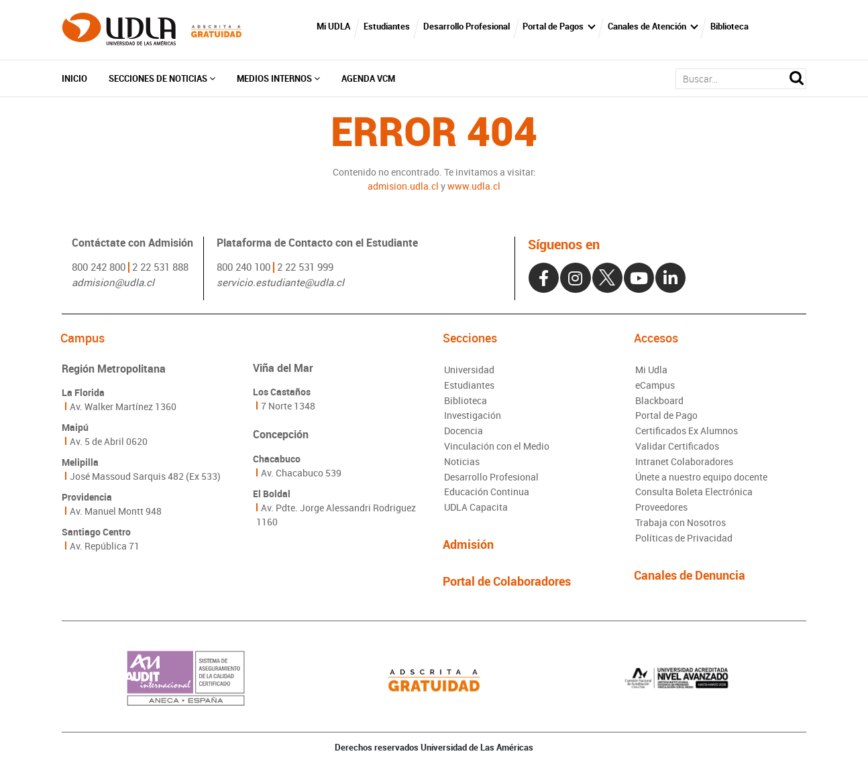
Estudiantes (389, 27)
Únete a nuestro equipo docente (701, 479)
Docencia (463, 433)
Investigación (472, 417)
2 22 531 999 (305, 266)
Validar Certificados (677, 448)
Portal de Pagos (556, 27)
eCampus (655, 387)
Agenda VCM (368, 79)
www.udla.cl (473, 186)
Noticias (462, 464)
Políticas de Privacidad (684, 541)
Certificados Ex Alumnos (686, 433)
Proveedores (661, 510)
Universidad (469, 371)
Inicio (74, 79)
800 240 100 (243, 266)
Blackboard (659, 402)
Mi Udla (651, 371)
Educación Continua (486, 495)
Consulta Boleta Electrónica (694, 495)
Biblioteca (733, 27)
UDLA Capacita (476, 510)
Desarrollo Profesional (469, 27)
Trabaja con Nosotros (680, 525)
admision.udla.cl (403, 186)
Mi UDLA (336, 27)
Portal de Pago (666, 417)
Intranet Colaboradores (684, 464)
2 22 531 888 (160, 266)
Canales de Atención (650, 27)
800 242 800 (98, 266)
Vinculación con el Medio (496, 448)
